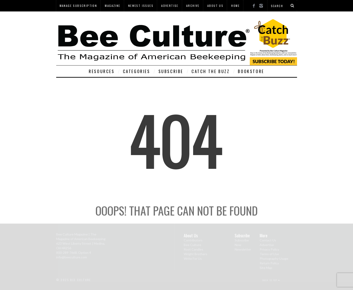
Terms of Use (269, 254)
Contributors (193, 240)
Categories (136, 71)
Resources (101, 71)
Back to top (272, 280)
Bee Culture (192, 245)
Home (235, 6)
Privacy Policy (269, 249)
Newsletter (243, 249)
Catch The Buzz (211, 71)
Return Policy (269, 263)
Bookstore (251, 71)
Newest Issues (140, 6)
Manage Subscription (78, 6)
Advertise (169, 6)
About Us (215, 6)
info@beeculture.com (71, 257)
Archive (193, 6)
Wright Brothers (195, 254)
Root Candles (193, 249)
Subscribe (170, 71)
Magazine (112, 6)
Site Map (266, 268)
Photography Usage (274, 258)
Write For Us (193, 258)
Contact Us (268, 240)
